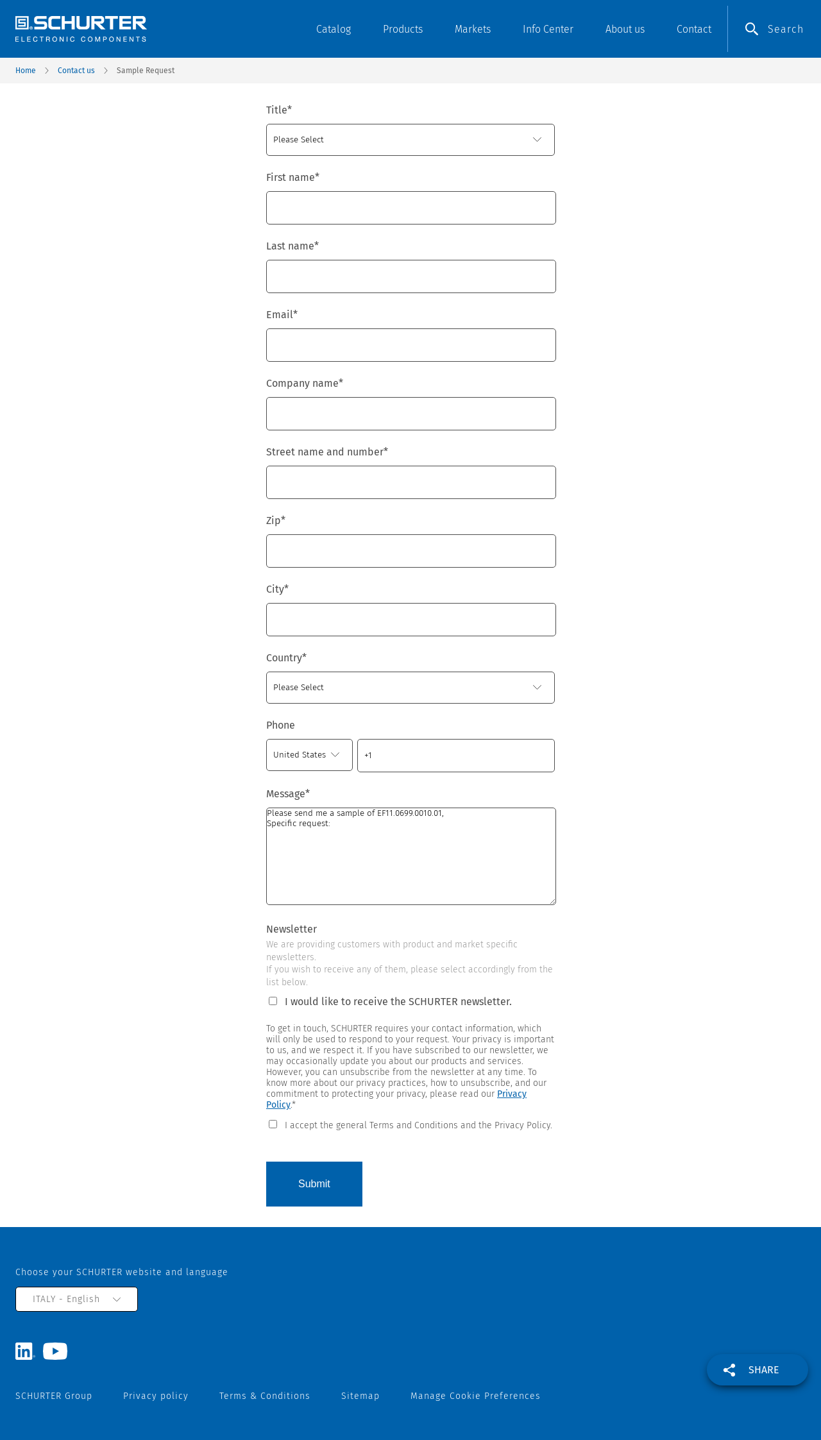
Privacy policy (156, 1396)
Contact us (76, 70)
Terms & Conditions (264, 1396)
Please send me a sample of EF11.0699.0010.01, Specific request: (411, 856)
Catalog (333, 29)
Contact (694, 29)
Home (25, 70)
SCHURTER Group (53, 1396)
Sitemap (360, 1396)
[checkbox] (410, 1124)
